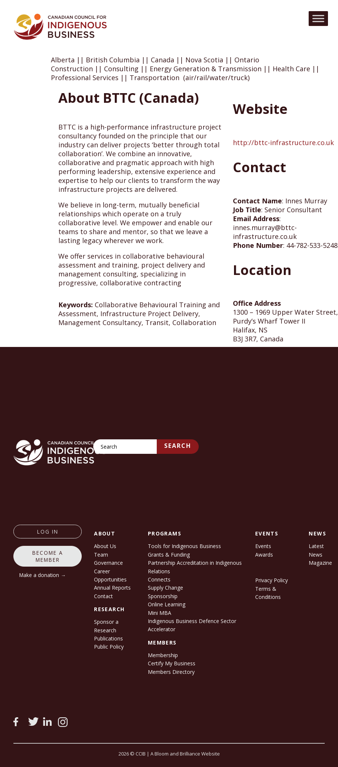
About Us (105, 546)
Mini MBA (159, 612)
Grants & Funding (169, 554)
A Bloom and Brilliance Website (185, 753)
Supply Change (165, 587)
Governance (108, 562)
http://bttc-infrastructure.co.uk (283, 142)
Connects (159, 579)
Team (101, 554)
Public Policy (109, 646)
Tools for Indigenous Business (184, 546)
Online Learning (166, 604)
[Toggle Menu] (318, 18)
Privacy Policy (271, 580)
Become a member (47, 556)
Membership (163, 655)
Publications (108, 638)
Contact (103, 596)
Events (263, 546)
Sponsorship (163, 596)
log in (47, 531)
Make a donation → (42, 574)
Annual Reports (112, 587)
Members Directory (171, 671)
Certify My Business (171, 663)
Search (177, 446)
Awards (264, 554)
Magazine (320, 562)
